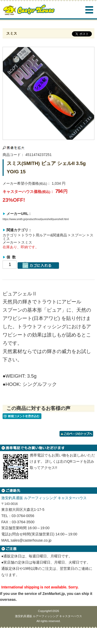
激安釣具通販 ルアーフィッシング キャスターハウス (48, 616)
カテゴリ (10, 235)
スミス (26, 242)
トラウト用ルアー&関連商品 (44, 235)
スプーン (78, 235)
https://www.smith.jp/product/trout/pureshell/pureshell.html (36, 219)
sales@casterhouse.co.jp (31, 540)
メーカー (10, 242)
